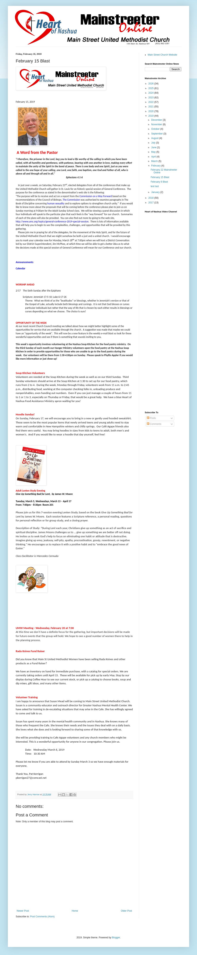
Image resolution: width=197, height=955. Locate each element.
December (157, 120)
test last (155, 186)
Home (75, 910)
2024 (151, 92)
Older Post (126, 910)
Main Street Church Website (162, 54)
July (153, 142)
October (155, 129)
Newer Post (23, 910)
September (157, 133)
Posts (151, 418)
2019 (151, 115)
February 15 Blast (160, 177)
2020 (151, 111)
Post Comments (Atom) (42, 916)
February (156, 165)
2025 (151, 88)
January (155, 192)
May (153, 152)
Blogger (116, 937)
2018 (151, 197)
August (155, 138)
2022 (151, 102)
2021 (151, 106)
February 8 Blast (159, 181)
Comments (154, 424)
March (155, 161)
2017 (151, 202)
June (154, 147)
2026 (151, 83)
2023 (151, 97)
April (154, 156)
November (157, 124)
